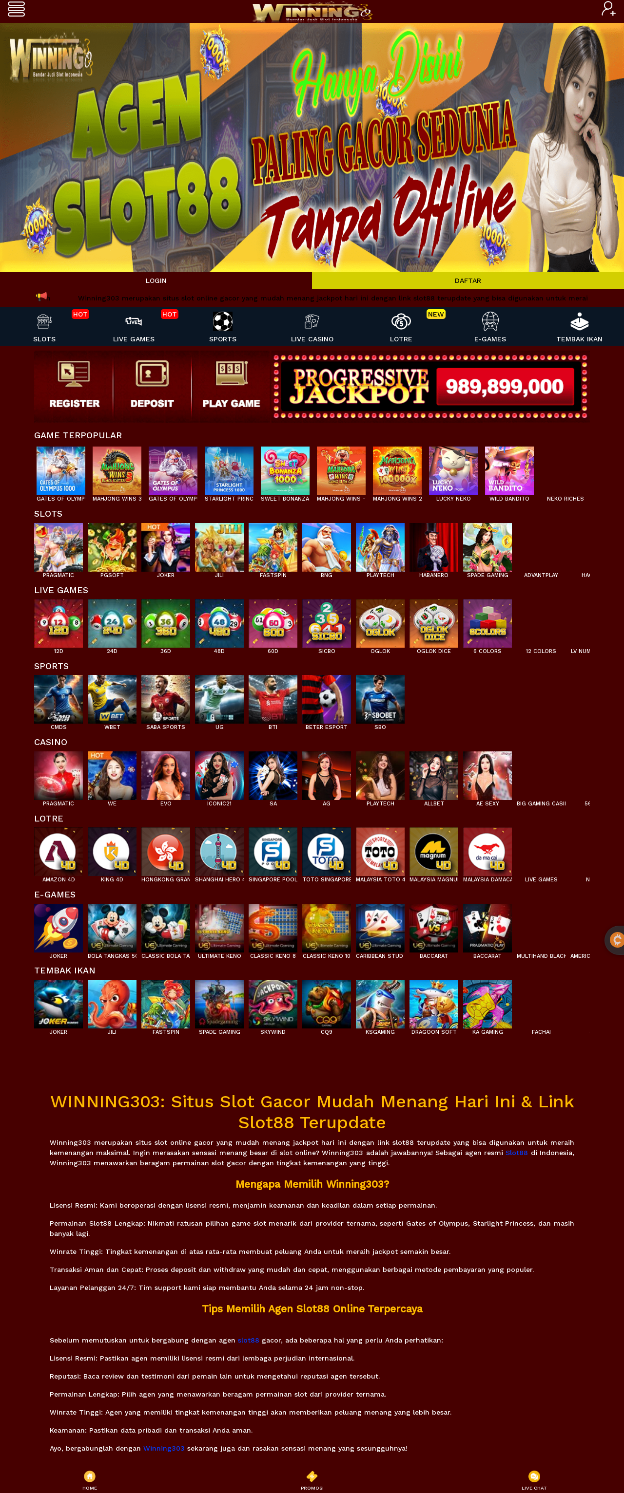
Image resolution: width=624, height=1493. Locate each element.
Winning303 (164, 1448)
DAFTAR (468, 280)
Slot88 (517, 1153)
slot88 (248, 1340)
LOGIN (156, 280)
